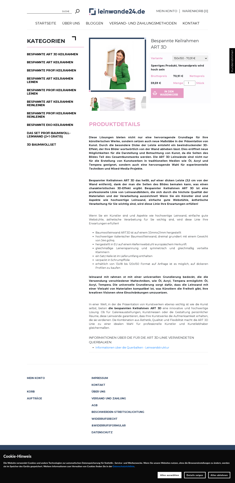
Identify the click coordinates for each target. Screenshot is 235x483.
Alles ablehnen (219, 475)
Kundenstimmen (232, 61)
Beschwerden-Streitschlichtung (118, 412)
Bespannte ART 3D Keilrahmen (52, 54)
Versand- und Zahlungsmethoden (143, 23)
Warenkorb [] (195, 11)
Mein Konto (166, 11)
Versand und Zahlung (109, 398)
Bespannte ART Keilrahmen (50, 62)
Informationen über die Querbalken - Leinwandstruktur (132, 347)
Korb (31, 391)
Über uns (71, 23)
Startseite (45, 23)
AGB (95, 405)
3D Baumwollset (41, 144)
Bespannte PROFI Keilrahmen (51, 70)
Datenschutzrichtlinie (123, 466)
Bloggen (94, 23)
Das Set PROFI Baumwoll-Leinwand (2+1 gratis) (48, 134)
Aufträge (34, 398)
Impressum (100, 378)
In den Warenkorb (169, 93)
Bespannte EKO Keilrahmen (50, 125)
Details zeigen (195, 475)
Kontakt (191, 23)
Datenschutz (102, 432)
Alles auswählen (169, 475)
